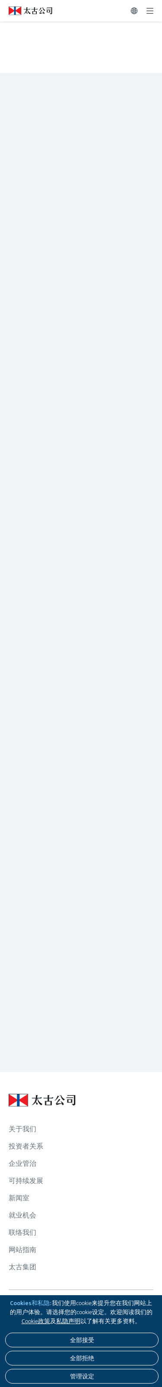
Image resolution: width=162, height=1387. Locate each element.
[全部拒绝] (82, 1358)
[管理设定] (82, 1376)
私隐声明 (68, 1321)
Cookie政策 (36, 1321)
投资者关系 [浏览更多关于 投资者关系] (26, 1146)
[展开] (149, 11)
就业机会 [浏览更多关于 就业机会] (22, 1215)
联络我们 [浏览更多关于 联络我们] (22, 1232)
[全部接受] (82, 1340)
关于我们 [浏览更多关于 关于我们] (22, 1129)
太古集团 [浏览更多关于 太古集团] (22, 1267)
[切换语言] (134, 11)
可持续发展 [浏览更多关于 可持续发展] (26, 1181)
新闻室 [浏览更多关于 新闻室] (19, 1198)
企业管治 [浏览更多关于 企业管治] (22, 1163)
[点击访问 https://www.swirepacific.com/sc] (26, 10)
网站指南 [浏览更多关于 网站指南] (22, 1250)
